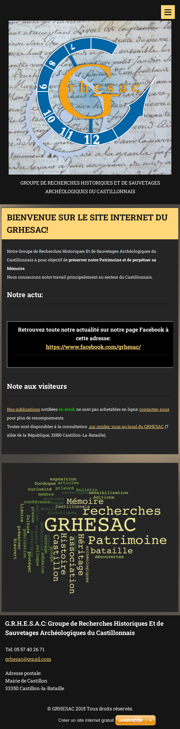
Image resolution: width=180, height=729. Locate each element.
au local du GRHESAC (142, 426)
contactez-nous (154, 409)
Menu (168, 12)
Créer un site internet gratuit (86, 720)
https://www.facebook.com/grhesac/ (93, 346)
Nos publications (23, 409)
